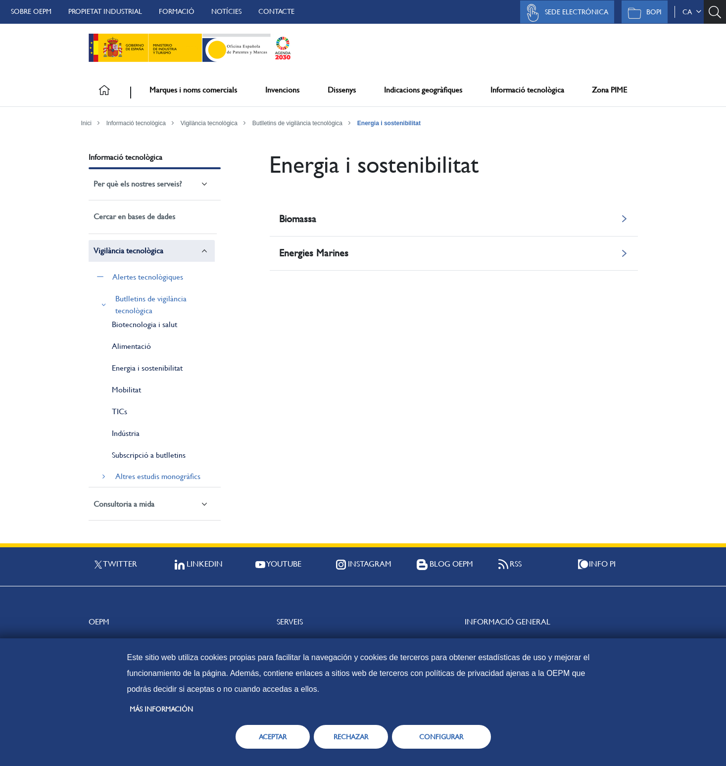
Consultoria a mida (124, 504)
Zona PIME (609, 90)
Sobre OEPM (31, 11)
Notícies (226, 11)
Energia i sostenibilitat (389, 123)
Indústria (126, 433)
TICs (119, 411)
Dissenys (342, 90)
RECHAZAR (351, 737)
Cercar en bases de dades (134, 216)
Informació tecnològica (527, 90)
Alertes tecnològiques (147, 277)
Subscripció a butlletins (149, 455)
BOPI (642, 13)
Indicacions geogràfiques (423, 90)
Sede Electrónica (564, 13)
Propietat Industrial (105, 11)
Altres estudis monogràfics (157, 476)
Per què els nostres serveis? (138, 184)
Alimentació (131, 346)
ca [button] (691, 11)
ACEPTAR (273, 737)
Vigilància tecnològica (209, 123)
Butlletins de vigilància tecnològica (297, 123)
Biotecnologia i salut (144, 324)
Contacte (276, 11)
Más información (161, 709)
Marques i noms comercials (193, 90)
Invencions (282, 90)
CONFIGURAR (441, 737)
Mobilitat (126, 389)
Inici (86, 123)
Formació (176, 11)
